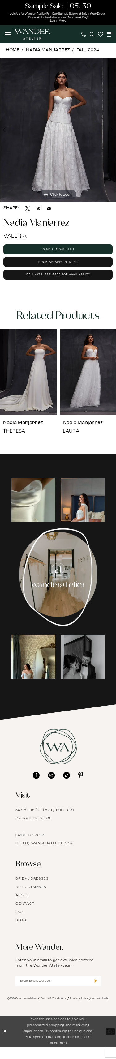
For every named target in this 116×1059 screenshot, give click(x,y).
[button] (8, 36)
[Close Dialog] (5, 1043)
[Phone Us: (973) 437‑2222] (83, 36)
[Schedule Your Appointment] (109, 36)
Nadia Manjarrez (48, 52)
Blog (20, 930)
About (22, 905)
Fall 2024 (87, 52)
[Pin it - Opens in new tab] (38, 210)
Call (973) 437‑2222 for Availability (58, 283)
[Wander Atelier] (32, 36)
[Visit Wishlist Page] (100, 36)
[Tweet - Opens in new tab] (27, 210)
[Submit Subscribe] (95, 991)
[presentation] (28, 382)
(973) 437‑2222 (29, 845)
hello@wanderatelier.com (44, 853)
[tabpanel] (58, 132)
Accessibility (100, 1010)
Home (12, 52)
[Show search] (92, 36)
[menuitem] (8, 36)
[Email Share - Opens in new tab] (49, 210)
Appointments (30, 897)
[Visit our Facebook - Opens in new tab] (36, 785)
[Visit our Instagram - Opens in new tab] (51, 785)
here (63, 1054)
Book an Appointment (58, 268)
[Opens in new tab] (33, 510)
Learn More (58, 22)
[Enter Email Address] (58, 992)
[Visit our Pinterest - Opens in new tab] (81, 785)
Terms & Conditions (53, 1010)
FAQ (19, 922)
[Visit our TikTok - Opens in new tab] (66, 785)
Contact (24, 914)
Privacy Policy (79, 1010)
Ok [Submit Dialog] (110, 1043)
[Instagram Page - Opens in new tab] (58, 587)
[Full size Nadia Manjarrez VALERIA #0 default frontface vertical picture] (58, 132)
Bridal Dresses (32, 888)
